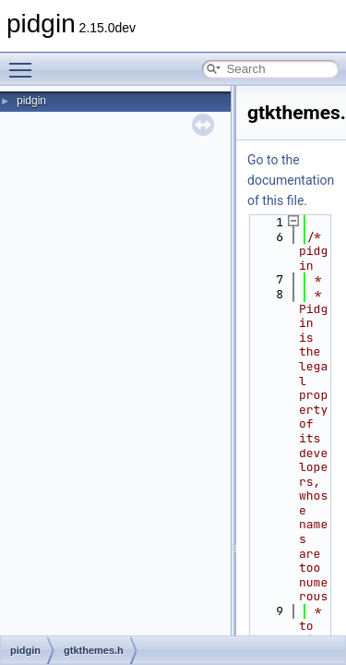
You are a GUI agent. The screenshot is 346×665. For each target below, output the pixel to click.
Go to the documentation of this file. (290, 180)
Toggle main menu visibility (25, 62)
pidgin (31, 100)
